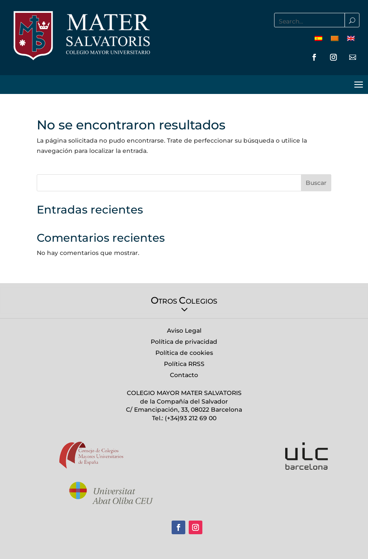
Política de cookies (184, 353)
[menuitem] (318, 38)
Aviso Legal (184, 330)
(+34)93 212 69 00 (189, 418)
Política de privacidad (184, 341)
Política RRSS (184, 364)
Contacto (184, 375)
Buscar (316, 183)
